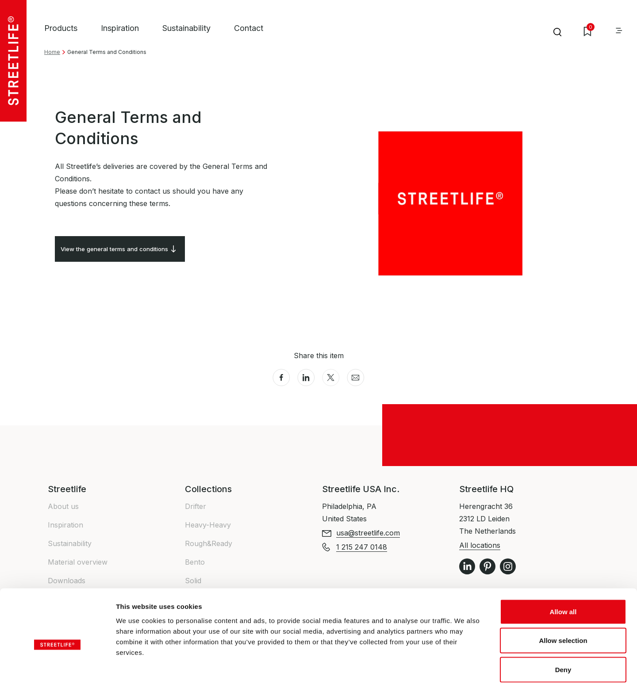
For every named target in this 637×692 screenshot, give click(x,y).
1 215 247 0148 (361, 547)
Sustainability (186, 28)
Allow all (563, 576)
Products (60, 28)
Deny (563, 634)
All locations (479, 545)
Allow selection (563, 605)
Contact (248, 28)
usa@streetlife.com (368, 532)
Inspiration (120, 28)
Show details (464, 674)
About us (63, 506)
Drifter (195, 506)
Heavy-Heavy (208, 524)
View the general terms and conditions (128, 252)
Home (52, 52)
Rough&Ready (208, 543)
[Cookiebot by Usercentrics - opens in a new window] (57, 674)
